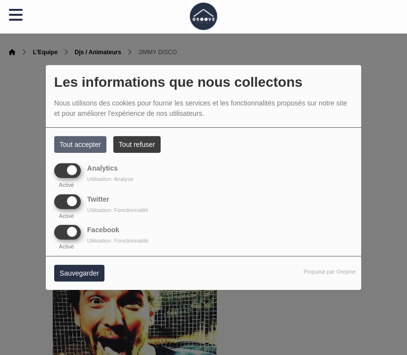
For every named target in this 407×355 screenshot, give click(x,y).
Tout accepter (80, 144)
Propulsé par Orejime (330, 272)
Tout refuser (137, 144)
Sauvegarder (79, 273)
